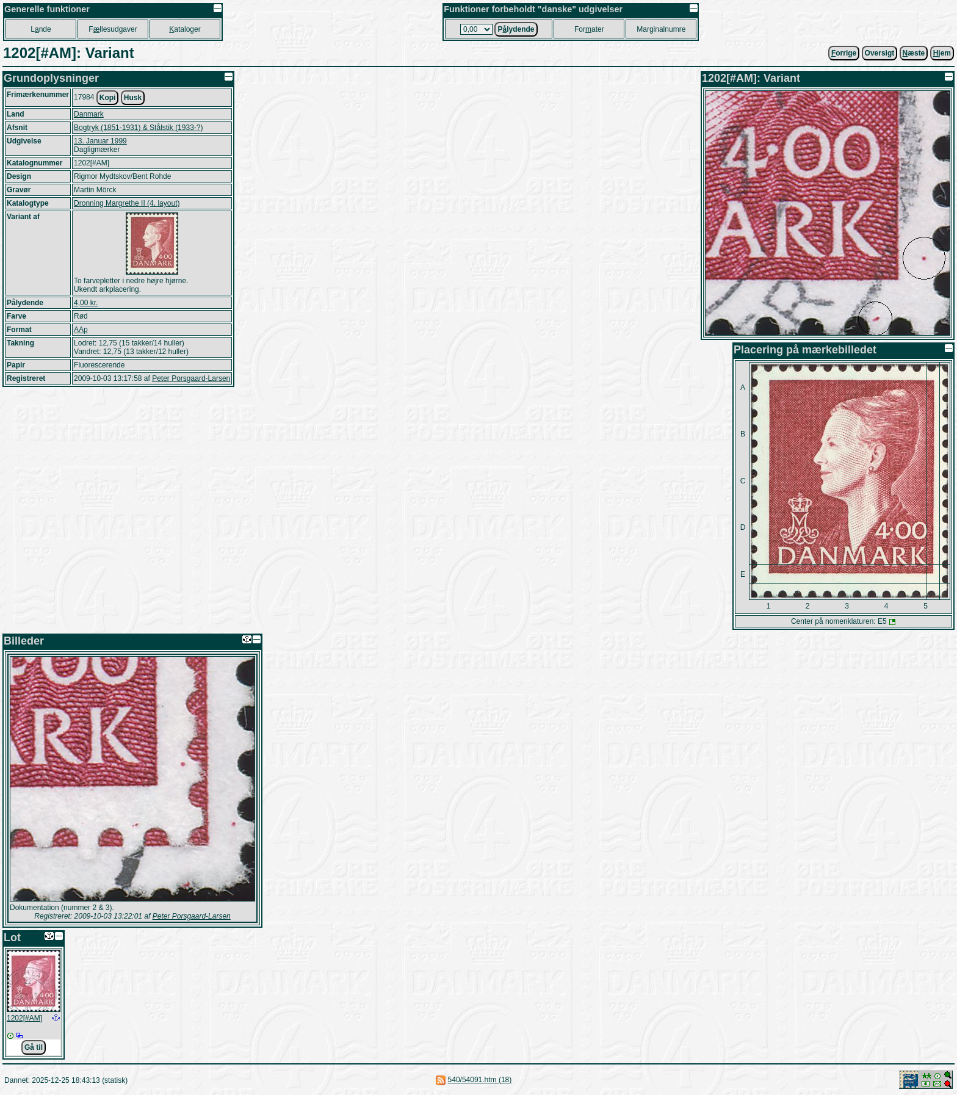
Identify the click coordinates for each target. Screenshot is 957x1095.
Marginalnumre (661, 29)
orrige (843, 53)
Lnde (41, 29)
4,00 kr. (86, 302)
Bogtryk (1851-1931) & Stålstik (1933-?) (138, 127)
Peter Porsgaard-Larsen (191, 378)
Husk (133, 97)
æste (914, 53)
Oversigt (880, 53)
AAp (81, 329)
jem (942, 53)
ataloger (184, 29)
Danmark (89, 114)
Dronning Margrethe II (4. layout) (126, 203)
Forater (589, 29)
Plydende (515, 29)
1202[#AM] (24, 1018)
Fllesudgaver (112, 29)
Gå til (33, 1047)
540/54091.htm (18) (480, 1079)
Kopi (107, 97)
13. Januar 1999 (100, 141)
